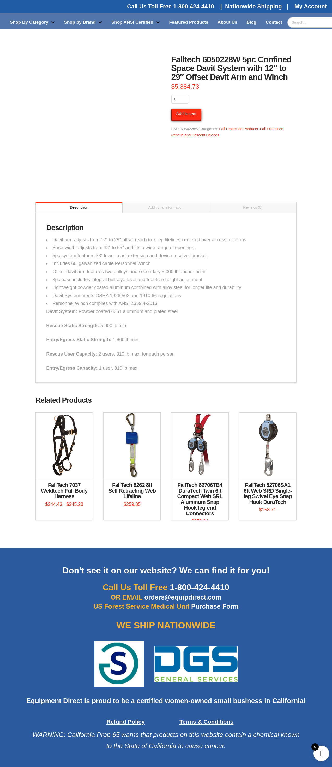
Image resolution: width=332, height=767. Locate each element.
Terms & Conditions (206, 721)
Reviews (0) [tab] (252, 207)
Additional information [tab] (166, 207)
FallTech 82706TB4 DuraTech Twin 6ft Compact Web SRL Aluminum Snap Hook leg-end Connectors (199, 499)
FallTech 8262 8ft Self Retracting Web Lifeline (132, 490)
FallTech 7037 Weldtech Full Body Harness (64, 490)
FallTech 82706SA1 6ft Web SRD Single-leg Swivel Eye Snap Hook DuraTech (268, 493)
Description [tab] (79, 207)
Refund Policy (125, 721)
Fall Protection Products (238, 129)
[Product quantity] (179, 99)
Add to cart (186, 113)
